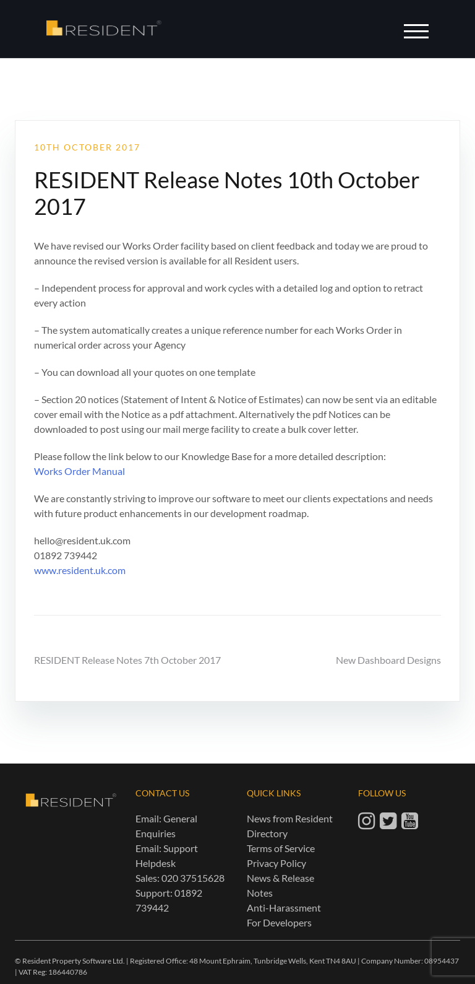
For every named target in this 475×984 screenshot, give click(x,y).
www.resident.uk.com (80, 570)
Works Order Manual (79, 471)
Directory (267, 833)
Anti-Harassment (284, 907)
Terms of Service (281, 848)
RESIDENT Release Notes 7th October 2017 (127, 660)
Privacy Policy (276, 863)
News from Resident (290, 818)
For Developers (279, 922)
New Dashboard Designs (388, 660)
